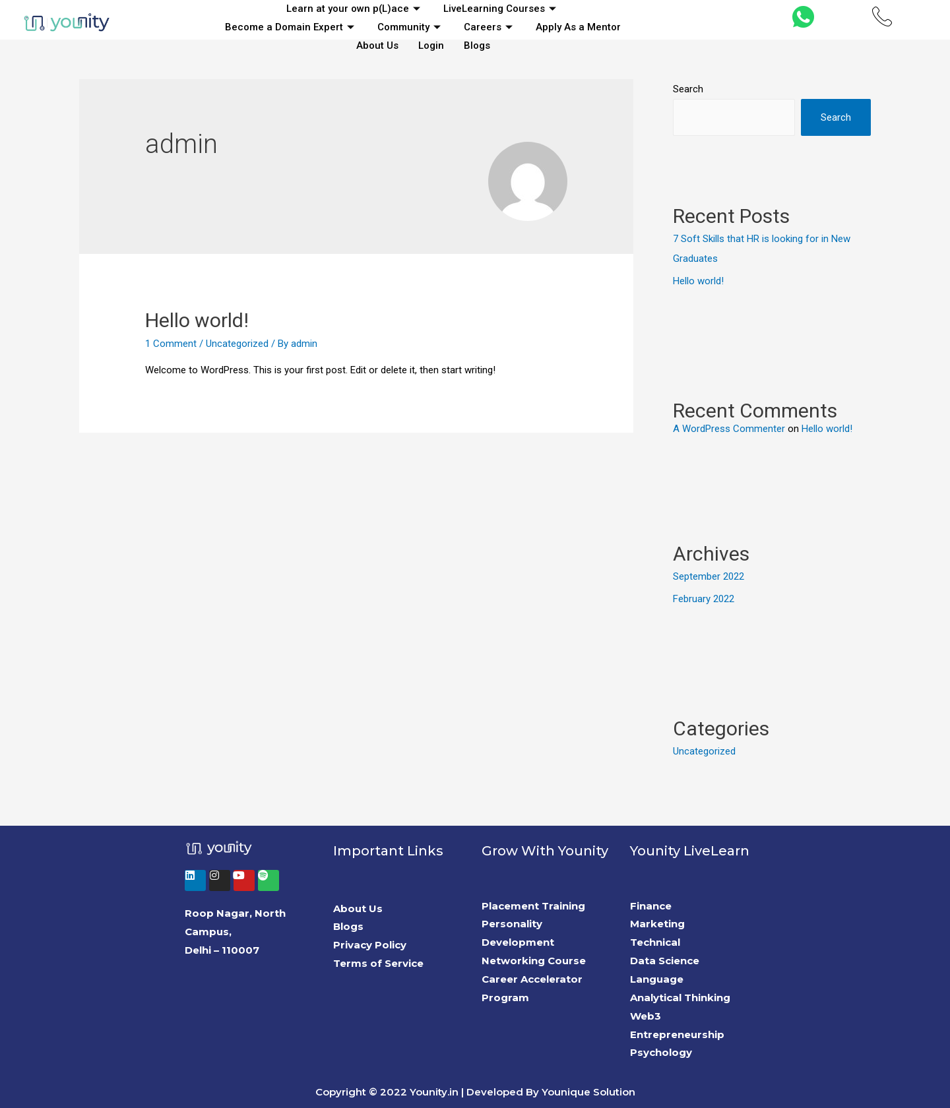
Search (688, 89)
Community (410, 27)
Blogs (477, 45)
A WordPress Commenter (729, 429)
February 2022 (703, 599)
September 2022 (708, 576)
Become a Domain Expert (291, 27)
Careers (490, 27)
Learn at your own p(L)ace (355, 9)
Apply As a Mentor (578, 27)
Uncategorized (237, 344)
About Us (377, 45)
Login (431, 45)
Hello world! (197, 320)
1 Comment (171, 344)
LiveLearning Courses (501, 9)
